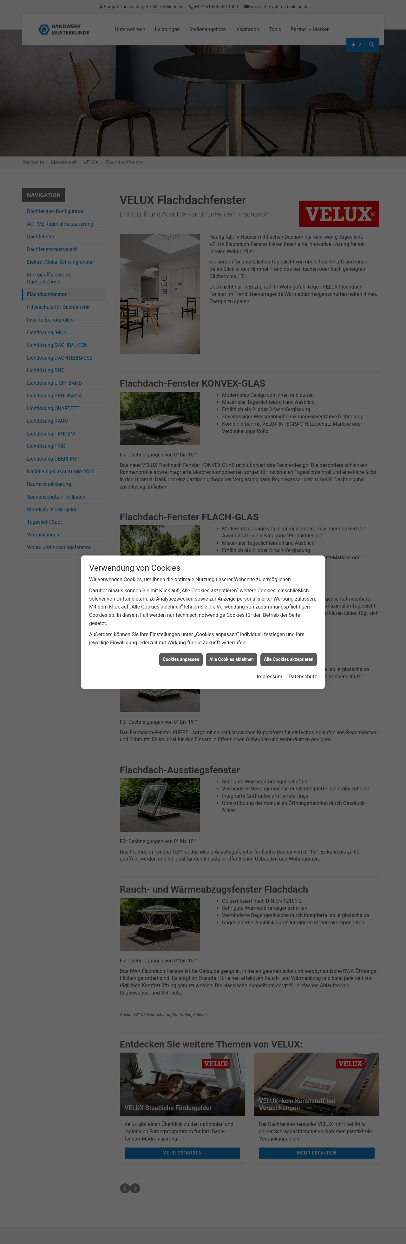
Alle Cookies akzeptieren (288, 659)
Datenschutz (303, 677)
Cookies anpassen (181, 659)
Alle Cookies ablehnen (231, 659)
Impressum (269, 677)
